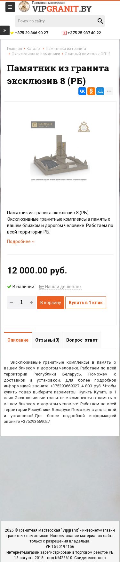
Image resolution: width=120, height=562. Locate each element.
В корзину (50, 302)
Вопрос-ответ (82, 340)
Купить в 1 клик (86, 302)
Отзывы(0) (47, 340)
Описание (17, 340)
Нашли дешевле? (60, 286)
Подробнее (21, 241)
